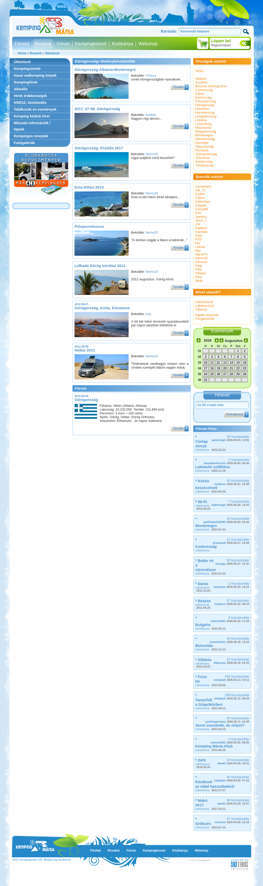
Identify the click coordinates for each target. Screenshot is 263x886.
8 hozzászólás (230, 619)
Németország (205, 139)
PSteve (151, 75)
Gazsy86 (201, 209)
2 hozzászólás (226, 461)
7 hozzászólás (230, 503)
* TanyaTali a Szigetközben (208, 699)
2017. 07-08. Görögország (97, 109)
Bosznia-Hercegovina (211, 86)
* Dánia (201, 584)
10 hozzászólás (226, 520)
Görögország (86, 399)
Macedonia (203, 127)
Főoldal (22, 43)
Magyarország (205, 131)
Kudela (151, 115)
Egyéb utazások (207, 315)
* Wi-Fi (201, 502)
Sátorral (201, 309)
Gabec (200, 198)
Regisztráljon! (221, 45)
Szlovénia (202, 158)
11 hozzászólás (231, 541)
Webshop (148, 43)
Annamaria (203, 186)
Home (22, 53)
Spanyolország (206, 154)
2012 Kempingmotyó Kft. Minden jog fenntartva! (42, 859)
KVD (198, 239)
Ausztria (201, 82)
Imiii (198, 213)
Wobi (199, 281)
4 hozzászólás (230, 740)
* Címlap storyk (201, 441)
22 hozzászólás (231, 660)
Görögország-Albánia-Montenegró (105, 69)
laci (197, 243)
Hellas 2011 (84, 350)
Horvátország (205, 112)
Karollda (201, 232)
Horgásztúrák (205, 319)
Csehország (204, 90)
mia (148, 314)
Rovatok (43, 43)
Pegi (198, 266)
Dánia (199, 94)
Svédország (204, 161)
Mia (198, 250)
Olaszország (204, 146)
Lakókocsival (204, 305)
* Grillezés (203, 821)
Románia (201, 150)
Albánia (200, 78)
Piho (198, 269)
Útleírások (52, 53)
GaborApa (202, 201)
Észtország (203, 97)
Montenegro (204, 135)
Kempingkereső (90, 43)
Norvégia (201, 143)
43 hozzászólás (231, 482)
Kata (198, 235)
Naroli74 (201, 254)
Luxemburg (203, 124)
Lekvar (200, 247)
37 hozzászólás (232, 820)
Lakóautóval (204, 302)
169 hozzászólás (231, 696)
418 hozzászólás (231, 678)
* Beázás (203, 601)
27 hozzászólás (231, 602)
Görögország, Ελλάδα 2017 (98, 148)
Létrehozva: (210, 449)
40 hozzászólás (231, 778)
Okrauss (201, 262)
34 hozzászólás (229, 640)
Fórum (63, 43)
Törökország (204, 165)
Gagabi (200, 205)
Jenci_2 (201, 220)
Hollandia (202, 109)
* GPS (200, 760)
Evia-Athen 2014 (89, 187)
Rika (198, 277)
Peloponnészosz (89, 226)
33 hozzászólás (230, 438)
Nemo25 (152, 154)
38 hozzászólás (233, 801)
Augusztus (234, 341)
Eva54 (200, 194)
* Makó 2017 (201, 802)
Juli (197, 224)
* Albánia (203, 659)
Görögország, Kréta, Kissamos (102, 308)
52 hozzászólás (232, 561)
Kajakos (201, 228)
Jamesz (201, 216)
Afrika (199, 71)
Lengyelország (206, 116)
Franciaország (205, 101)
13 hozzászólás (233, 761)
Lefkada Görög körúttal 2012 (100, 265)
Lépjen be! (221, 41)
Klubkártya (122, 43)
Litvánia (201, 120)
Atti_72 (200, 190)
